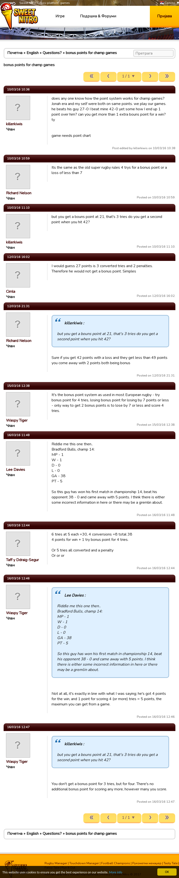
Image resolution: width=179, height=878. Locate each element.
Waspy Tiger (16, 420)
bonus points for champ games (91, 53)
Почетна (14, 53)
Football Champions (115, 863)
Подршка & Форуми (98, 16)
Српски (167, 3)
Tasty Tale (171, 863)
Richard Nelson (18, 193)
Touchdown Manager (84, 863)
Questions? (52, 53)
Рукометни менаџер (146, 863)
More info (115, 873)
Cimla (10, 291)
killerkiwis (14, 124)
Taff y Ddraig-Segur (22, 560)
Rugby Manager (56, 863)
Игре (60, 16)
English (33, 53)
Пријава (164, 16)
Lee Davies (15, 469)
